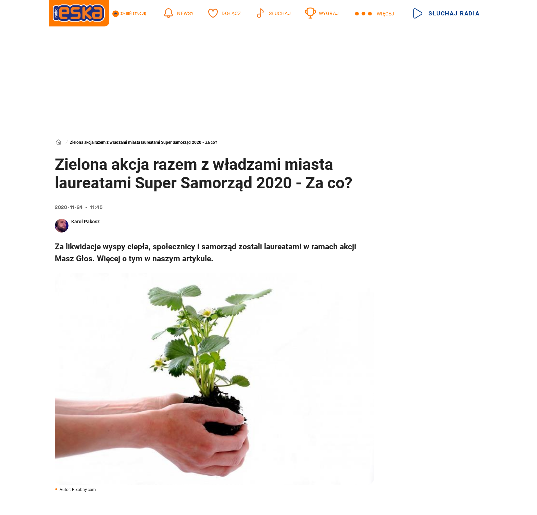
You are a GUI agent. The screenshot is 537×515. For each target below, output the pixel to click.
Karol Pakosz (85, 221)
